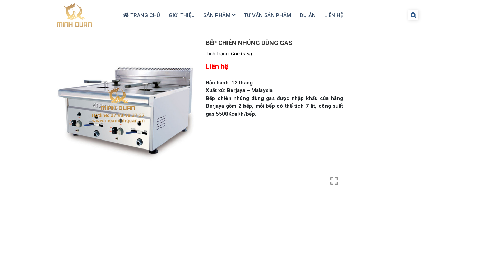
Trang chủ (145, 15)
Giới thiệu (182, 15)
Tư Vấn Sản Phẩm (267, 15)
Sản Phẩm (216, 15)
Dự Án (308, 15)
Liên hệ (333, 15)
